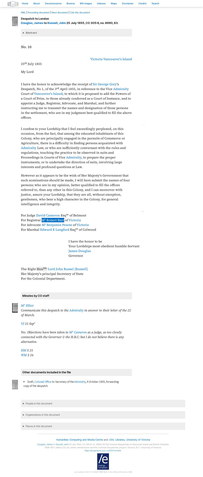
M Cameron (78, 332)
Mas (114, 3)
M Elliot (27, 305)
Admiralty (121, 89)
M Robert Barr (53, 220)
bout (36, 3)
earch (155, 3)
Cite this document (80, 12)
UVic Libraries (117, 439)
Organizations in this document (43, 414)
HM (23, 350)
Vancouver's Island (117, 59)
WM (24, 355)
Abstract (31, 32)
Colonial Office (43, 382)
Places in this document (39, 426)
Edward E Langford (54, 229)
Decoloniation (53, 3)
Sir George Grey (105, 84)
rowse (71, 3)
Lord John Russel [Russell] (68, 269)
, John (56, 23)
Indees (101, 3)
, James (32, 23)
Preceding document (38, 12)
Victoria (96, 59)
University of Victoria (138, 439)
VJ (22, 323)
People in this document (39, 403)
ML (23, 12)
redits (142, 3)
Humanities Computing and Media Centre (79, 439)
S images (86, 3)
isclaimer (127, 3)
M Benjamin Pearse (57, 225)
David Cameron (48, 215)
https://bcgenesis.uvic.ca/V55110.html (103, 450)
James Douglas (80, 251)
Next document (60, 12)
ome (25, 3)
